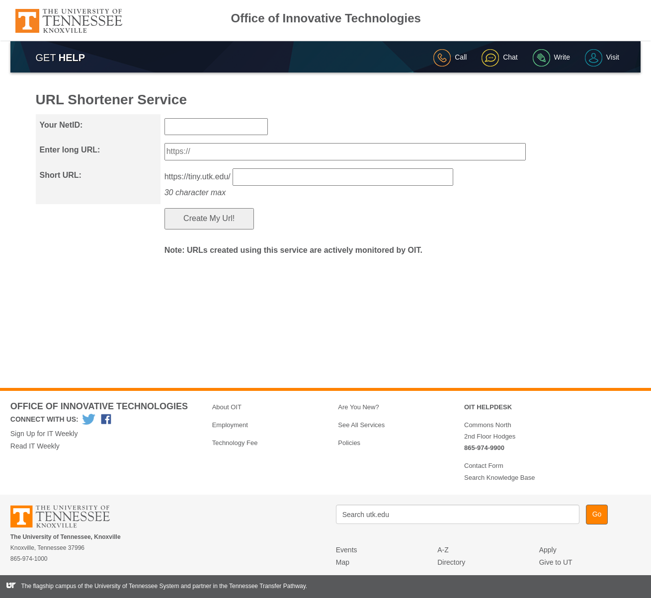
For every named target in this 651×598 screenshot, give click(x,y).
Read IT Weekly (35, 446)
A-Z (443, 550)
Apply (548, 550)
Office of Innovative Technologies (326, 18)
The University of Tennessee (66, 518)
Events (346, 550)
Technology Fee (235, 443)
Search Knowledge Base (499, 477)
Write (551, 57)
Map (342, 562)
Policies (349, 443)
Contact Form (483, 465)
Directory (451, 562)
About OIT (227, 407)
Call (450, 57)
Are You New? (358, 407)
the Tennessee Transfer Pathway (262, 586)
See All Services (361, 425)
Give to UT (555, 562)
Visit (602, 57)
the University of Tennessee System (131, 586)
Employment (230, 425)
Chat (500, 57)
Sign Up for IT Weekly (44, 434)
